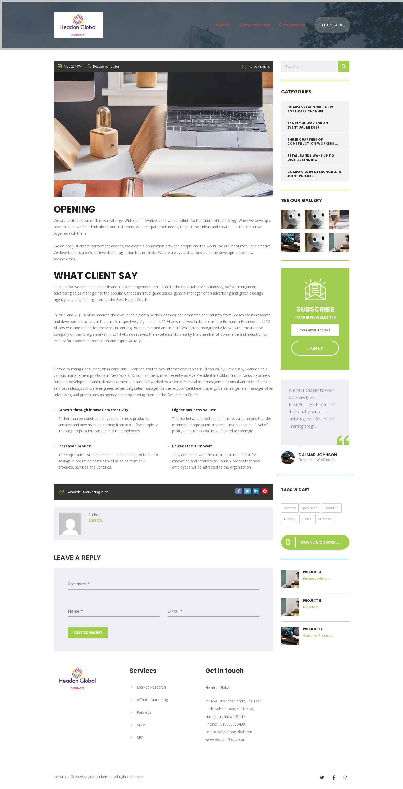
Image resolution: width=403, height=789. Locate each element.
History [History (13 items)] (289, 520)
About (218, 23)
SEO (140, 737)
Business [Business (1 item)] (310, 509)
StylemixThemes (98, 776)
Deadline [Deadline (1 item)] (332, 509)
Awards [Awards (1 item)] (290, 509)
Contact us (291, 23)
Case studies (251, 23)
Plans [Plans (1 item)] (306, 520)
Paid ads (144, 712)
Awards (74, 493)
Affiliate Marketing (152, 700)
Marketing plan (94, 493)
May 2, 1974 (70, 68)
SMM (141, 724)
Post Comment (88, 633)
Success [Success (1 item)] (324, 520)
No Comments (256, 68)
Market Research (151, 687)
